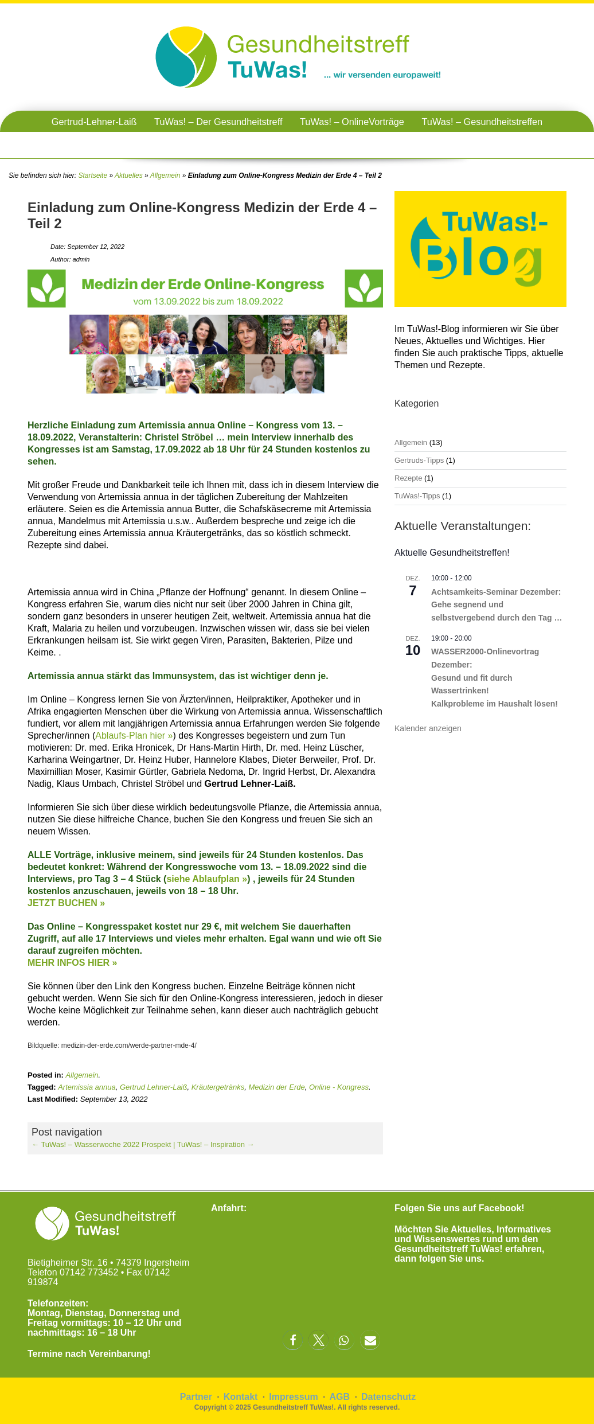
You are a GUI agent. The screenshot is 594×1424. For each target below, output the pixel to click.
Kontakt (241, 1397)
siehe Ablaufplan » (206, 879)
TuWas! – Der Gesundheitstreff (218, 121)
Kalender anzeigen (428, 728)
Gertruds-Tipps (419, 460)
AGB (340, 1397)
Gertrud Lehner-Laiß (153, 1087)
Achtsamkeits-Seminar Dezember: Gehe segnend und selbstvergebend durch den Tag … (496, 604)
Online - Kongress (339, 1087)
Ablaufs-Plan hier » (134, 735)
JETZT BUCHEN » (66, 903)
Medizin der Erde (276, 1087)
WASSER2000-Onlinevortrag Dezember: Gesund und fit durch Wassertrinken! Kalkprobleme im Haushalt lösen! (494, 677)
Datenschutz (388, 1397)
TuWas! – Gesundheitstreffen (481, 121)
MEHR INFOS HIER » (72, 962)
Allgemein (165, 175)
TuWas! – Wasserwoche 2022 (85, 1144)
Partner (196, 1397)
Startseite (92, 175)
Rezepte (408, 478)
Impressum (293, 1397)
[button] (293, 1340)
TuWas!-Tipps (417, 495)
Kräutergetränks (218, 1087)
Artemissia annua (86, 1087)
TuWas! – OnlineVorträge (352, 121)
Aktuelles (129, 175)
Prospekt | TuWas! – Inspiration (198, 1144)
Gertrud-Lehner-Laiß (94, 121)
